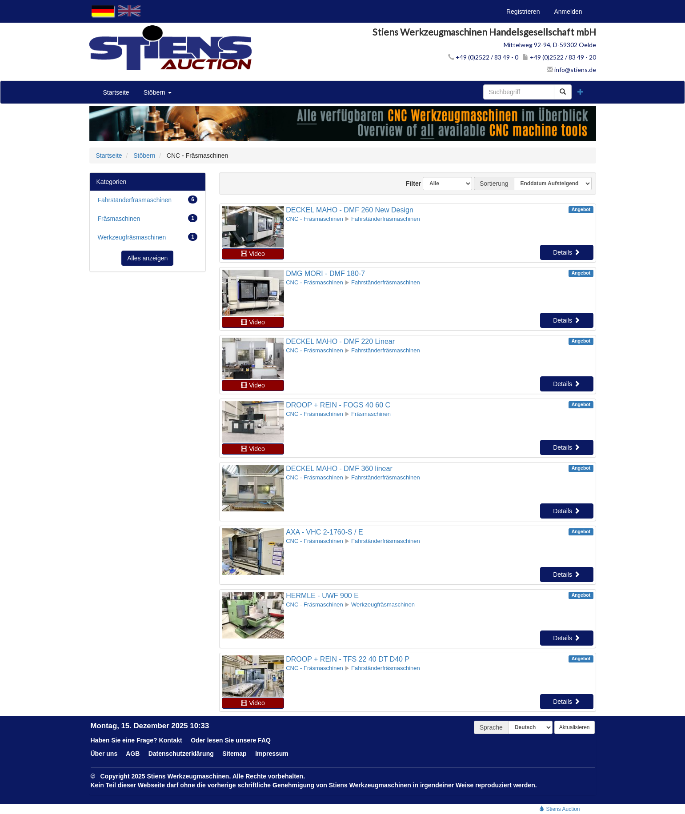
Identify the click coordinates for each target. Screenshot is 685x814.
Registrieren (523, 11)
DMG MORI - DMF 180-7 (325, 273)
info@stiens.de (571, 69)
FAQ (264, 740)
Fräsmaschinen (148, 218)
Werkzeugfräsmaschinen (148, 237)
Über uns (104, 753)
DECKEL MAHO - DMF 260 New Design (349, 210)
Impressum (271, 753)
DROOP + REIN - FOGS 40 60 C (338, 405)
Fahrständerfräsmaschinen (148, 200)
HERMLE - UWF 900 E (322, 595)
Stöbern (158, 92)
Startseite (116, 92)
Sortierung (494, 183)
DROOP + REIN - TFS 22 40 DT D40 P (347, 659)
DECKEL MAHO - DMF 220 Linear (340, 341)
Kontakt (170, 740)
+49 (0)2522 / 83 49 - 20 (559, 57)
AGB (133, 753)
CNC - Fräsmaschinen (314, 218)
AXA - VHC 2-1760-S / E (324, 532)
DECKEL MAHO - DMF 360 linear (339, 468)
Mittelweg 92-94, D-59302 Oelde (550, 44)
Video (252, 253)
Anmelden (568, 11)
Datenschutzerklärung (181, 753)
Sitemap (234, 753)
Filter (410, 183)
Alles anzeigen (147, 258)
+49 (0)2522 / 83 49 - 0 (483, 57)
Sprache (491, 727)
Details (566, 252)
